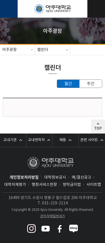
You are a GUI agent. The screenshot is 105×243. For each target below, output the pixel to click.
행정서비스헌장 (44, 185)
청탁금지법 (72, 185)
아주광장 (9, 50)
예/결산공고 (81, 177)
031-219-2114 (55, 203)
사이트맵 (94, 185)
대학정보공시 (55, 177)
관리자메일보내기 (52, 216)
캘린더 (42, 50)
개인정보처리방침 (24, 177)
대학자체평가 (15, 185)
